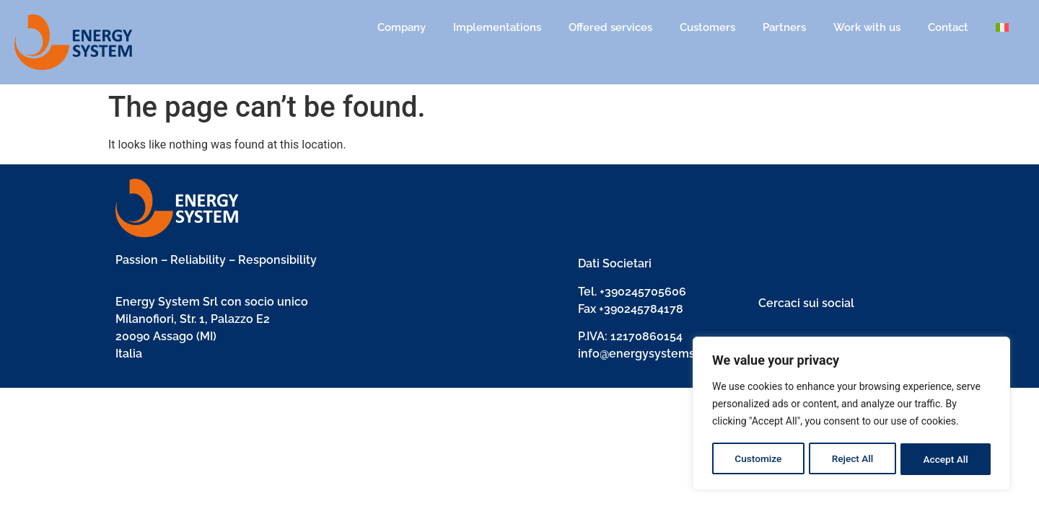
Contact (948, 27)
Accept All (946, 459)
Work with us (866, 27)
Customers (707, 27)
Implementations (497, 27)
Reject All (852, 459)
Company (401, 27)
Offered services (610, 27)
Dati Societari (615, 263)
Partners (784, 27)
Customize (758, 459)
